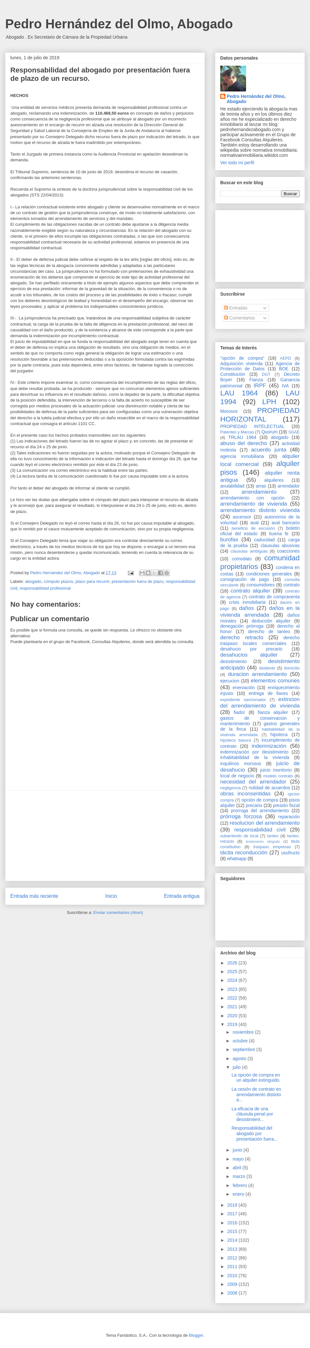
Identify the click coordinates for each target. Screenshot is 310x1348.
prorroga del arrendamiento (260, 810)
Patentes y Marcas (237, 432)
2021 (233, 1006)
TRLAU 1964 (242, 437)
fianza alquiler (273, 712)
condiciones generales (269, 573)
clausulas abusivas (280, 545)
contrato (291, 584)
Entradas (235, 307)
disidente (267, 668)
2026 (233, 962)
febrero (240, 1185)
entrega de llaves (268, 693)
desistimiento (233, 661)
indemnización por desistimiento (254, 752)
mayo (238, 1159)
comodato (242, 558)
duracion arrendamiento (257, 674)
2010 (233, 1275)
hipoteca (279, 734)
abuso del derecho (243, 443)
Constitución (232, 374)
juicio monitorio (276, 770)
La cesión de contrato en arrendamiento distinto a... (256, 1095)
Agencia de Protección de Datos (260, 366)
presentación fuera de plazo (137, 581)
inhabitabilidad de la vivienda (254, 757)
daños (246, 608)
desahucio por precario (251, 648)
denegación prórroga (242, 626)
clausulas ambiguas (249, 551)
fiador (239, 712)
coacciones (288, 551)
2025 (233, 971)
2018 (233, 1205)
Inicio (111, 896)
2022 (233, 998)
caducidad (264, 539)
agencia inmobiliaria (242, 456)
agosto (239, 1058)
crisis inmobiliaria (247, 602)
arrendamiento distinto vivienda (260, 510)
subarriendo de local (239, 836)
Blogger (196, 1335)
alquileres (274, 480)
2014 (233, 1240)
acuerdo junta (268, 450)
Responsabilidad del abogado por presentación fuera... (255, 1133)
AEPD (285, 358)
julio (237, 1067)
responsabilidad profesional (45, 588)
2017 (233, 1213)
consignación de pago (244, 579)
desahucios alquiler (249, 655)
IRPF (259, 386)
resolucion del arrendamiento (265, 823)
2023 (233, 989)
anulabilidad (232, 486)
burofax (229, 539)
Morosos (229, 411)
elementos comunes (275, 681)
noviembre (243, 1032)
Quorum (269, 431)
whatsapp (236, 858)
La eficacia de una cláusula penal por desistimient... (252, 1114)
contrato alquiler (250, 591)
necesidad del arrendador (253, 782)
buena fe (279, 533)
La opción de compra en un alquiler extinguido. (256, 1077)
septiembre (244, 1049)
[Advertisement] (105, 835)
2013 (233, 1249)
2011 (233, 1266)
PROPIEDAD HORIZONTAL (260, 414)
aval (254, 522)
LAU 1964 (239, 393)
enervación (243, 687)
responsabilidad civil (259, 830)
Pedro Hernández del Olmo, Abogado (119, 24)
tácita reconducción (243, 853)
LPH (269, 402)
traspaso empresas (272, 847)
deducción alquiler (271, 620)
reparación (289, 816)
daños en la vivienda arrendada (260, 611)
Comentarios (239, 317)
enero (238, 1194)
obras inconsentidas (245, 794)
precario (254, 805)
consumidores (260, 584)
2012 (233, 1257)
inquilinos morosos (240, 763)
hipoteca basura (235, 740)
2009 (233, 1284)
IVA (285, 385)
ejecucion (229, 680)
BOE (284, 368)
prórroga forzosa (241, 816)
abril (237, 1167)
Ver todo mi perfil (237, 162)
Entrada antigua (182, 896)
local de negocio (237, 775)
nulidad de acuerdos (269, 787)
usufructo (290, 852)
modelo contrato (278, 776)
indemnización (269, 746)
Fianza (256, 379)
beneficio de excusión (253, 528)
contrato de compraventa (274, 596)
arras (261, 486)
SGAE (294, 432)
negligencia (230, 788)
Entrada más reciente (34, 896)
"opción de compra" (242, 358)
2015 (233, 1231)
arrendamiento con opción (252, 497)
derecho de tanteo (269, 631)
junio (237, 1150)
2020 (233, 1015)
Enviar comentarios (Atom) (118, 912)
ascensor (242, 516)
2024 (233, 980)
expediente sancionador (243, 700)
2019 (233, 1024)
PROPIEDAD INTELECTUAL (252, 426)
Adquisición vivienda (241, 363)
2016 (233, 1222)
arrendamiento (259, 492)
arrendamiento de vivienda (253, 504)
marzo (239, 1176)
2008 (233, 1293)
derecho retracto (242, 637)
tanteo (272, 836)
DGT (266, 374)
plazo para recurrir (92, 581)
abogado (33, 581)
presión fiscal (286, 805)
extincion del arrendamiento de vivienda (260, 702)
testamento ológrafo (263, 841)
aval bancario (286, 522)
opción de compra (260, 799)
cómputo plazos (58, 581)
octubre (240, 1040)
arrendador (289, 486)
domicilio (292, 668)
